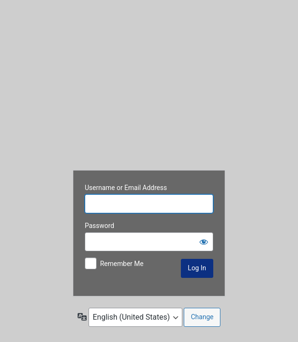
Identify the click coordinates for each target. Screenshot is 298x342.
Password (99, 225)
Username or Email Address (126, 187)
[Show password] (203, 241)
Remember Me (121, 263)
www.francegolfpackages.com (149, 86)
